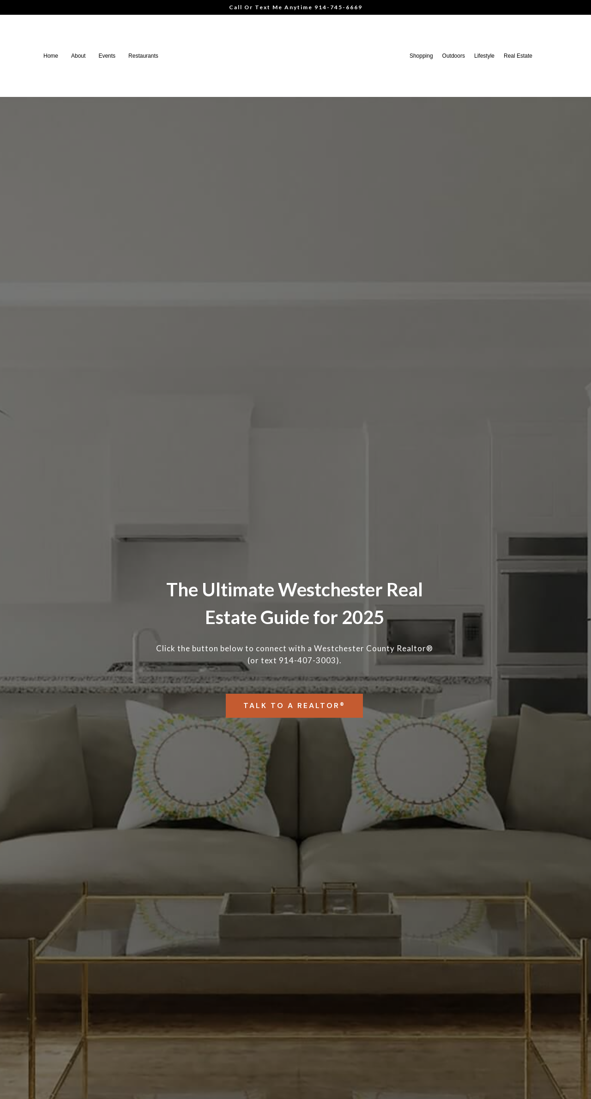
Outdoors (453, 56)
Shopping (421, 56)
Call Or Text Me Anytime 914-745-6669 (295, 7)
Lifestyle (484, 56)
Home (50, 56)
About (78, 56)
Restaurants (143, 56)
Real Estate (518, 56)
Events (106, 56)
